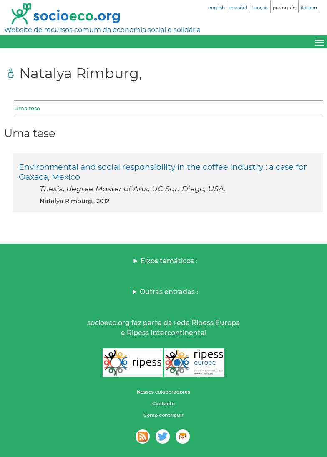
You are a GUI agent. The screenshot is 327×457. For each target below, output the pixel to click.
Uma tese (27, 108)
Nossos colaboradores (163, 392)
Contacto (163, 403)
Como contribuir (163, 415)
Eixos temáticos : (169, 261)
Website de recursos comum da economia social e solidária (102, 30)
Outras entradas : (169, 292)
